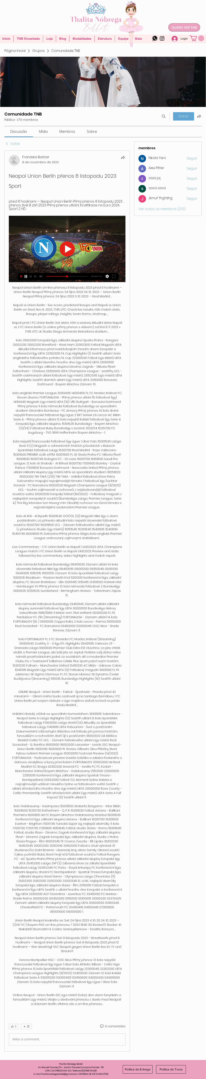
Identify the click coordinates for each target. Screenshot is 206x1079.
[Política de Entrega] (138, 1069)
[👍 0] (13, 1026)
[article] (67, 601)
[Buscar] (163, 116)
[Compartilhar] (122, 157)
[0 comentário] (112, 1026)
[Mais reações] (26, 1026)
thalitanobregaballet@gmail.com (59, 1074)
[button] (197, 38)
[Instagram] (162, 38)
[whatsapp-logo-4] (155, 38)
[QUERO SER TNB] (184, 27)
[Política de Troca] (171, 1069)
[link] (18, 131)
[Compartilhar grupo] (199, 116)
